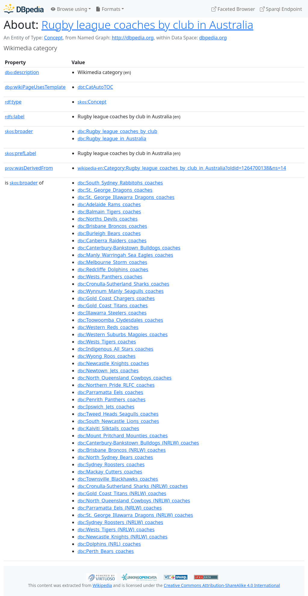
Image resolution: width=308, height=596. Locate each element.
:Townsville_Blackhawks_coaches (118, 479)
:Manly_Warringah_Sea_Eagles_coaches (125, 255)
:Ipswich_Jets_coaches (106, 406)
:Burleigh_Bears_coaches (109, 233)
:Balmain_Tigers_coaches (109, 211)
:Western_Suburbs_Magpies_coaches (123, 334)
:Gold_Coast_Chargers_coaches (116, 298)
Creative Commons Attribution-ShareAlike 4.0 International (222, 585)
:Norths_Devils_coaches (107, 219)
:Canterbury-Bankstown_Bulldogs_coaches (129, 247)
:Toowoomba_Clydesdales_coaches (120, 320)
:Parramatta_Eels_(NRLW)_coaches (120, 507)
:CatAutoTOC (95, 87)
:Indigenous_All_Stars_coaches (115, 349)
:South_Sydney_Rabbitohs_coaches (120, 182)
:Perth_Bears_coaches (106, 551)
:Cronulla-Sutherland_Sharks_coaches (123, 284)
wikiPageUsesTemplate (35, 87)
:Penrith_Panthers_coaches (112, 399)
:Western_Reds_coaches (108, 327)
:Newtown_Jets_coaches (108, 370)
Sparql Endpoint (281, 9)
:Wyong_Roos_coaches (106, 356)
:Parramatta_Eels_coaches (110, 392)
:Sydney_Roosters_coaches (111, 464)
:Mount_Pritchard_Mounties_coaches (123, 435)
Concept (53, 37)
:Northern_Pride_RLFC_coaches (116, 385)
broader (19, 131)
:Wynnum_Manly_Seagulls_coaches (121, 291)
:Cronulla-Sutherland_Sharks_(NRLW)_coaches (133, 486)
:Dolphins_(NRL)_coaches (109, 544)
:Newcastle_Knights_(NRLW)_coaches (123, 536)
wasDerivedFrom (29, 168)
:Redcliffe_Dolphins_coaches (113, 269)
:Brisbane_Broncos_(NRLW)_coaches (122, 450)
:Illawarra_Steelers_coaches (112, 312)
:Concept (92, 101)
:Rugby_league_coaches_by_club (117, 131)
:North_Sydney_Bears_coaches (115, 457)
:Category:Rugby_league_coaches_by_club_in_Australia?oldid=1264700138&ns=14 (182, 168)
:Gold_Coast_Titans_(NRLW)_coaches (122, 493)
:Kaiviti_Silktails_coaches (108, 428)
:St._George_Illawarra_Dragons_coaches (126, 197)
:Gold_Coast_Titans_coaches (113, 305)
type (13, 101)
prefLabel (20, 153)
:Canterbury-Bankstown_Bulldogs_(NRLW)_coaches (138, 442)
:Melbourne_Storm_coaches (112, 262)
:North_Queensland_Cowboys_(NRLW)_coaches (134, 500)
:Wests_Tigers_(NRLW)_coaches (116, 529)
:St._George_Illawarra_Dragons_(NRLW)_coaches (135, 515)
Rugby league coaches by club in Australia (148, 24)
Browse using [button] (69, 9)
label (15, 116)
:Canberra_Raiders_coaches (112, 240)
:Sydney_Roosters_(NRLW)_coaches (120, 522)
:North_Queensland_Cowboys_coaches (124, 377)
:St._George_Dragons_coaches (115, 190)
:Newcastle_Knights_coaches (113, 363)
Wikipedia (102, 585)
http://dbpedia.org (133, 37)
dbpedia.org (213, 37)
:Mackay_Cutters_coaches (110, 471)
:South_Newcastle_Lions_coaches (118, 421)
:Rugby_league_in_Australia (112, 138)
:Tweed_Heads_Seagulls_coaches (118, 414)
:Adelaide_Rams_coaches (109, 204)
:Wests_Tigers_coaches (107, 341)
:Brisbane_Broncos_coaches (112, 226)
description (22, 72)
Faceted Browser (233, 9)
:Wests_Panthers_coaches (110, 276)
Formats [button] (108, 9)
